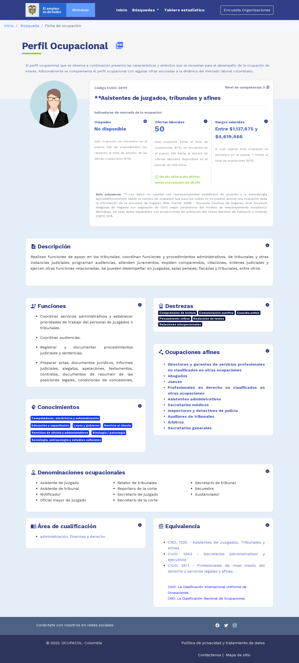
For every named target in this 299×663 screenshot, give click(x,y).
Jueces (175, 381)
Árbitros (176, 422)
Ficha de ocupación (63, 25)
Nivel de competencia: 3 (247, 87)
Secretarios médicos (188, 405)
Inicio (9, 25)
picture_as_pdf (119, 45)
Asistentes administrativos (194, 399)
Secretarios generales (190, 428)
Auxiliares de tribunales (191, 416)
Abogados (177, 376)
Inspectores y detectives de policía (203, 410)
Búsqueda (29, 25)
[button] (145, 10)
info (145, 121)
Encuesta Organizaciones (247, 10)
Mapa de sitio (238, 655)
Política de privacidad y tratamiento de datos (224, 643)
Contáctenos (209, 655)
